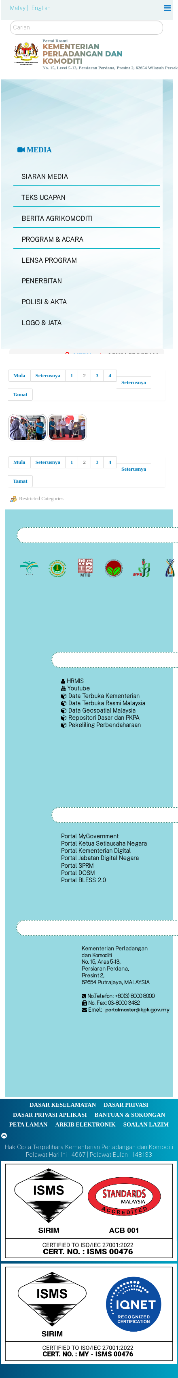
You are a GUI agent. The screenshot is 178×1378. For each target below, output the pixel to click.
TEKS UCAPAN (43, 198)
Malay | (20, 8)
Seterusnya (48, 375)
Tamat (20, 394)
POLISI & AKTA (44, 302)
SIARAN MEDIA (44, 177)
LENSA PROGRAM (49, 260)
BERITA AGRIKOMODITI (57, 218)
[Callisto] (89, 1210)
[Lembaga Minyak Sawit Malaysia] (30, 568)
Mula (19, 375)
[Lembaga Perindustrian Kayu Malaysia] (86, 568)
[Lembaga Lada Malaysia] (142, 568)
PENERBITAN (41, 281)
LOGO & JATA (41, 323)
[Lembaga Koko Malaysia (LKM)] (114, 568)
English (41, 8)
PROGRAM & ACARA (52, 239)
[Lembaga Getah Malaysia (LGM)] (58, 568)
